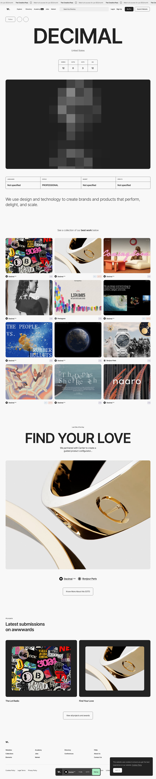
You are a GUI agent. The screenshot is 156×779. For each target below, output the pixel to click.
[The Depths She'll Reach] (78, 381)
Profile (80, 772)
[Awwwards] (8, 9)
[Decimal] (127, 297)
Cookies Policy (10, 770)
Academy (39, 9)
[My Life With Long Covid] (78, 297)
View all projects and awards (78, 715)
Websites (9, 750)
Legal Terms (22, 770)
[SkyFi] (78, 339)
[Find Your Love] (78, 255)
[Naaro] (127, 381)
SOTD (87, 772)
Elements (9, 757)
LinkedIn (108, 770)
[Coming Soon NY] (127, 255)
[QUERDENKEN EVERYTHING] (29, 381)
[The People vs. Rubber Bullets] (29, 339)
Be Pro (129, 9)
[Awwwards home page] (59, 772)
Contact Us (98, 757)
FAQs (96, 750)
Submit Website (142, 9)
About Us (97, 754)
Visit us (96, 772)
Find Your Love (86, 701)
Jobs (47, 9)
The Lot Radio (12, 701)
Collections (9, 754)
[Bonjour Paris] (87, 578)
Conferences (69, 754)
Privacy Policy (32, 770)
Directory (29, 9)
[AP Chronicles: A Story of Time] (127, 339)
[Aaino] (29, 297)
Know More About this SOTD (78, 591)
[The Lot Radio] (29, 255)
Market (53, 9)
